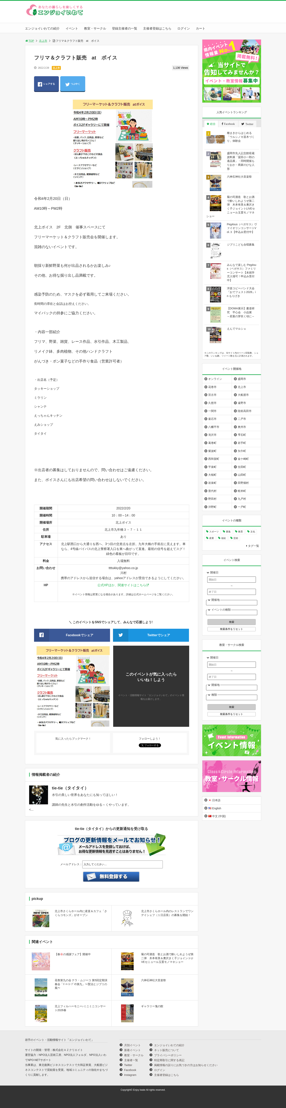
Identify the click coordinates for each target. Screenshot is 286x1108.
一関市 (212, 411)
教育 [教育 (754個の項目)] (240, 531)
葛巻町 (212, 442)
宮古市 (212, 394)
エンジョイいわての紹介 (42, 28)
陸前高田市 (245, 411)
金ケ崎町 (243, 458)
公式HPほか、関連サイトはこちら (121, 585)
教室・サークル (95, 28)
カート (200, 28)
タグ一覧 (253, 545)
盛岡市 (242, 378)
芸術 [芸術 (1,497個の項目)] (235, 538)
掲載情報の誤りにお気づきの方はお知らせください (186, 1065)
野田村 (212, 498)
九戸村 (242, 498)
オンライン (215, 378)
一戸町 (242, 506)
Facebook (130, 1070)
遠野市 (242, 402)
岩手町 (242, 442)
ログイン (183, 28)
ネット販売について (166, 1050)
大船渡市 (243, 394)
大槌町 (212, 474)
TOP (29, 40)
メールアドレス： (71, 864)
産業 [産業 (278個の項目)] (211, 538)
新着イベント (132, 1050)
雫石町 (242, 434)
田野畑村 (243, 482)
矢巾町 (242, 450)
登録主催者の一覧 (124, 28)
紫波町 (212, 450)
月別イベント (132, 1045)
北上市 (43, 40)
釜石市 (212, 418)
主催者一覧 (131, 1060)
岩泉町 (212, 482)
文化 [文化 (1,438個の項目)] (252, 531)
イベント (72, 28)
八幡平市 (213, 426)
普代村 (212, 490)
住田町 (242, 466)
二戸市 (242, 418)
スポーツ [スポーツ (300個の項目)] (214, 531)
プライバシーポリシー (168, 1055)
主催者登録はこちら (157, 28)
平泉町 (212, 466)
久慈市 (212, 402)
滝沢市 (212, 434)
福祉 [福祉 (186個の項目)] (223, 538)
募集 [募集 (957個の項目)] (228, 531)
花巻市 (212, 386)
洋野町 (212, 506)
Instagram (130, 1074)
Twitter (128, 1065)
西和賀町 (213, 458)
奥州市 (242, 426)
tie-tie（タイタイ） (70, 788)
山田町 (242, 474)
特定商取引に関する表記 (169, 1060)
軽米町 (242, 490)
